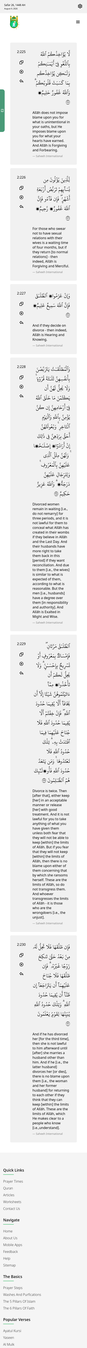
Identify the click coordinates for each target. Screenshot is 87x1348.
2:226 (21, 177)
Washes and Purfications (22, 1294)
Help (6, 1258)
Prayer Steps (12, 1287)
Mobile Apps (12, 1244)
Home (8, 1231)
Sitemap (9, 1265)
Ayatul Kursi (12, 1330)
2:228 (21, 366)
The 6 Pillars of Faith (19, 1308)
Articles (8, 1195)
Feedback (10, 1251)
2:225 (21, 51)
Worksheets (12, 1201)
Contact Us (11, 1208)
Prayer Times (13, 1181)
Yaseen (8, 1337)
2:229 (21, 643)
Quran (8, 1188)
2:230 (21, 944)
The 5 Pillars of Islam (19, 1301)
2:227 (21, 293)
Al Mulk (8, 1344)
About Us (10, 1238)
